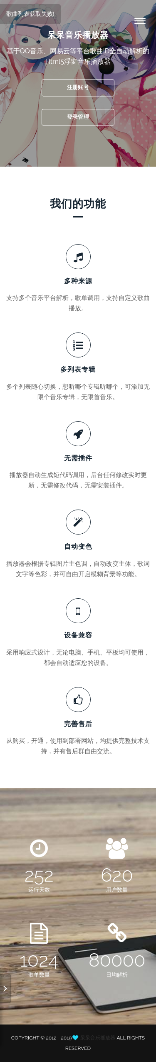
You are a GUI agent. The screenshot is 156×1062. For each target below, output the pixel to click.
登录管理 (78, 117)
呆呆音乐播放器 (97, 1038)
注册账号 (78, 87)
